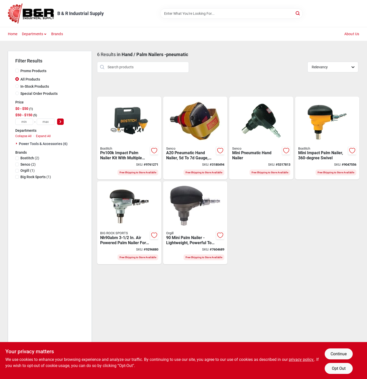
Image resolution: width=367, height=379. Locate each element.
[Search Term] (231, 13)
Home (13, 34)
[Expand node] (17, 143)
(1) (27, 170)
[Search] (298, 13)
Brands (57, 34)
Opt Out (339, 368)
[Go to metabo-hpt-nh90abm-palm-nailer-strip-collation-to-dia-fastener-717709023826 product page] (129, 222)
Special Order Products (39, 93)
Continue (339, 353)
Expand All (43, 136)
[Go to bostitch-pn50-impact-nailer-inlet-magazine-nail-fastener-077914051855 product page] (327, 138)
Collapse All (23, 136)
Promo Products (33, 71)
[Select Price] (60, 122)
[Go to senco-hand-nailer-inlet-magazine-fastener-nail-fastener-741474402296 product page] (195, 138)
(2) (29, 158)
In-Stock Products (34, 86)
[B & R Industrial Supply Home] (31, 13)
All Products (30, 79)
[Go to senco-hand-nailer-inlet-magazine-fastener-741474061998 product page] (261, 138)
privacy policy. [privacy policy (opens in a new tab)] (301, 359)
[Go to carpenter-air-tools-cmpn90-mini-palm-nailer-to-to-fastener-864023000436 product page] (195, 222)
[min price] (24, 122)
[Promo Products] (17, 70)
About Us (351, 34)
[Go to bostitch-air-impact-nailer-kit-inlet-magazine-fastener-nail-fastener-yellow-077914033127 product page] (129, 138)
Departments (32, 34)
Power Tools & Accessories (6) (43, 144)
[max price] (46, 122)
